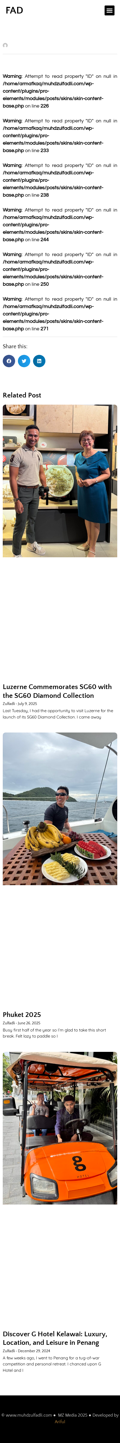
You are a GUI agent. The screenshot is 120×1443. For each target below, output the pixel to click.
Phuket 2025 (22, 1015)
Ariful (60, 1421)
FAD (14, 10)
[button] (109, 10)
